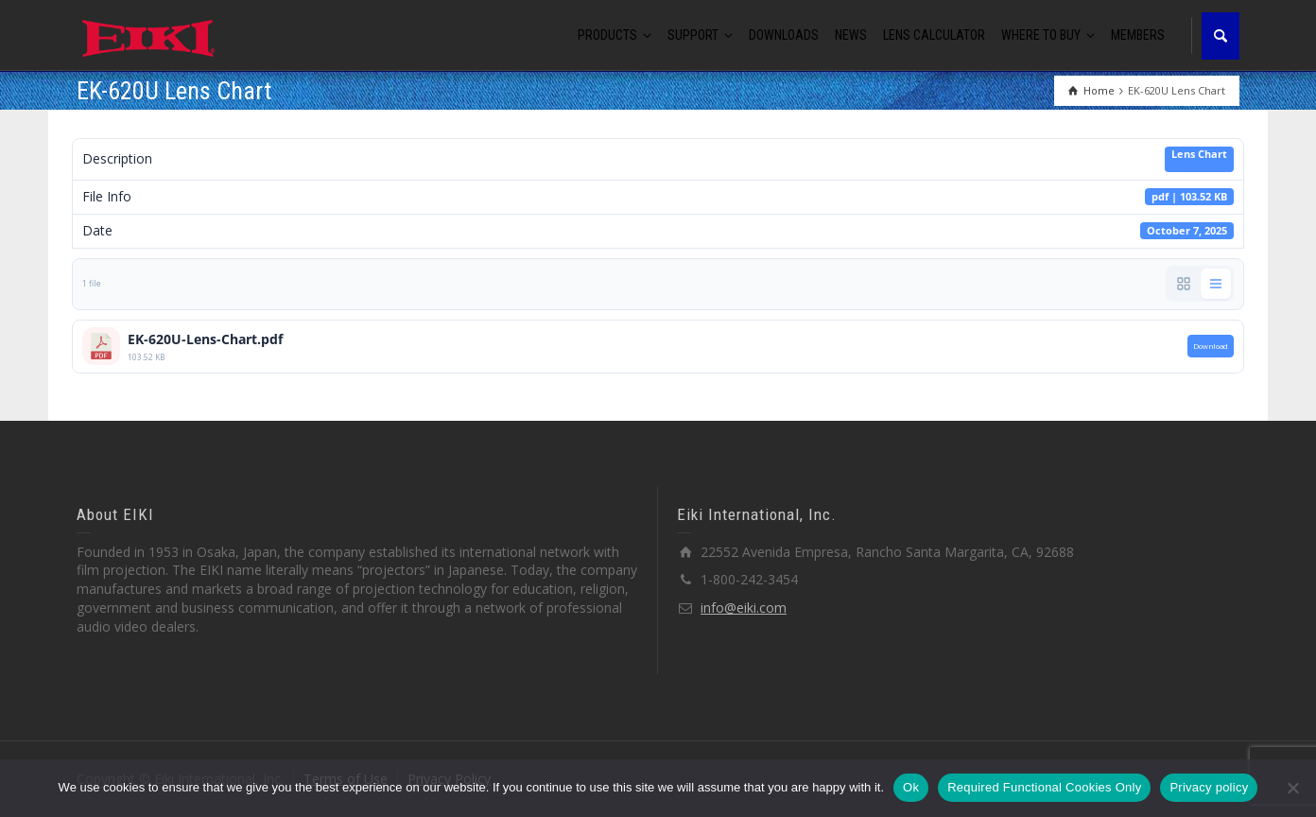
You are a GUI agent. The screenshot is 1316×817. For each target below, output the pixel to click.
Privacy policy (1208, 787)
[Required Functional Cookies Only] (1292, 787)
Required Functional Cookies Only (1044, 787)
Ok (911, 787)
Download (1210, 346)
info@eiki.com (744, 608)
